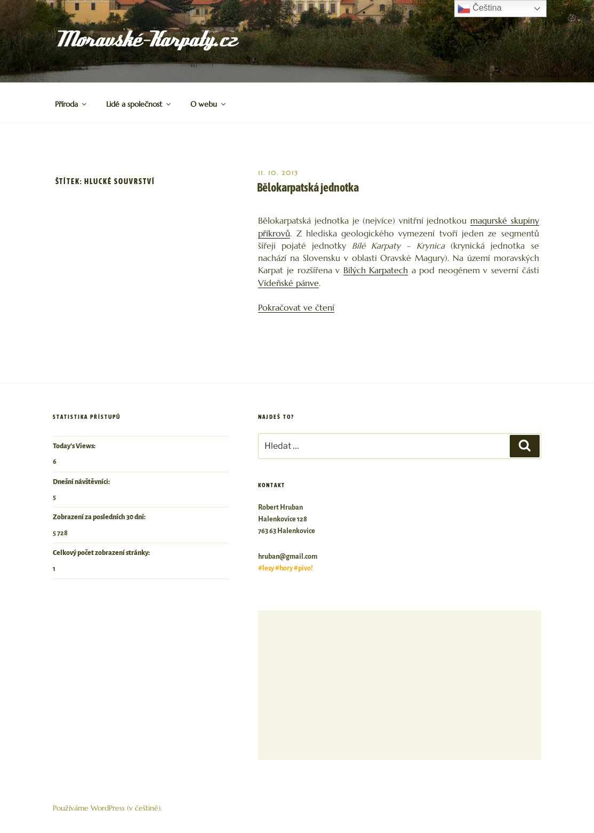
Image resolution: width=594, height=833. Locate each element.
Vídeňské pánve (288, 283)
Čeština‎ (479, 8)
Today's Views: (75, 446)
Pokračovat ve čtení (296, 308)
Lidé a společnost (139, 104)
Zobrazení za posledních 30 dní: (100, 517)
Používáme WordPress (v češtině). (107, 808)
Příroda (71, 104)
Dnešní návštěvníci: (82, 482)
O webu (208, 104)
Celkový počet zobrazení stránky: (102, 553)
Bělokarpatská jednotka (308, 187)
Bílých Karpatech (375, 270)
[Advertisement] (399, 685)
